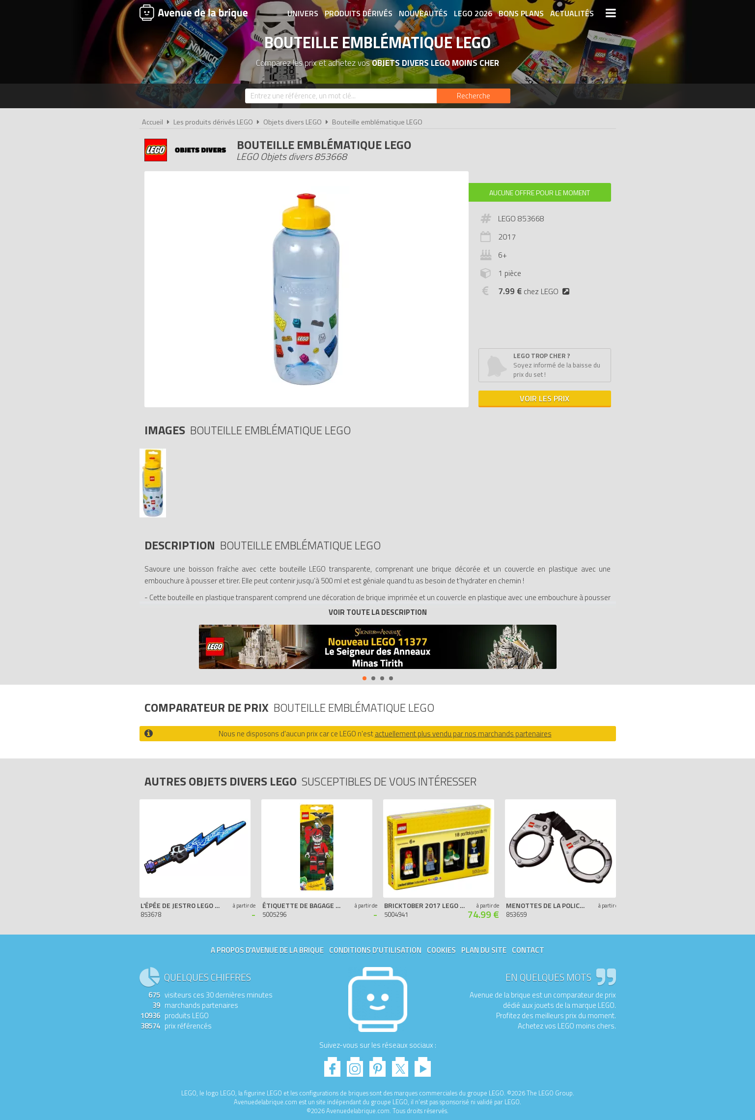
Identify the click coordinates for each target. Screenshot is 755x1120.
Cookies (441, 950)
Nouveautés (423, 13)
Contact (528, 950)
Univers (302, 13)
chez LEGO (535, 291)
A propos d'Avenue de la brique (267, 950)
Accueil (152, 122)
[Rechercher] (473, 96)
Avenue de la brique (194, 12)
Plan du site (483, 950)
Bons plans (521, 13)
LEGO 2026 (473, 13)
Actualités (572, 13)
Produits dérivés (358, 13)
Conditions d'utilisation (375, 950)
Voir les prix (544, 398)
